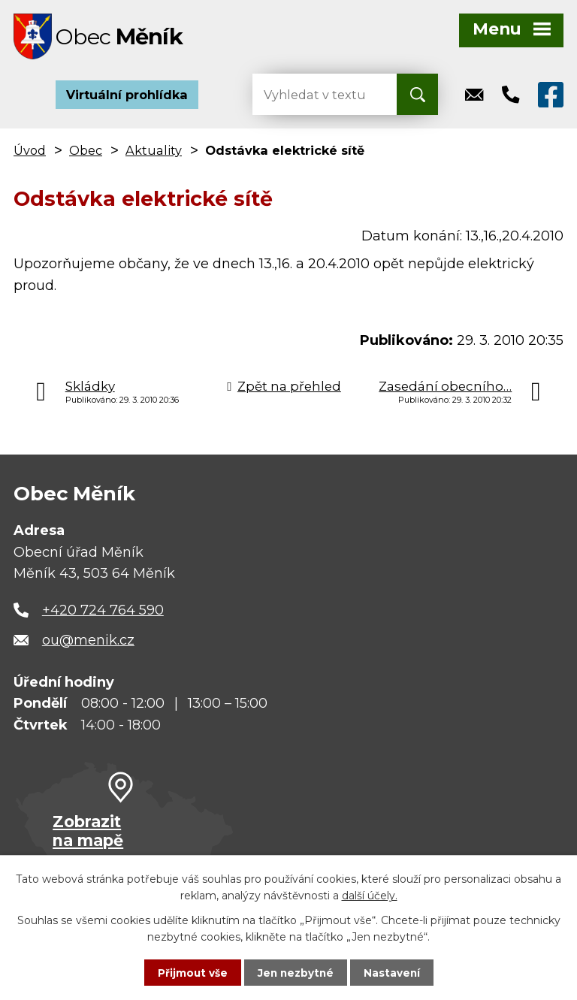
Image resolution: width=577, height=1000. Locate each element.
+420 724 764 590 (103, 613)
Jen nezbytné (295, 972)
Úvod (30, 153)
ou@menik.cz (88, 643)
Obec (85, 153)
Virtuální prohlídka (127, 97)
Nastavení (393, 972)
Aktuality (153, 153)
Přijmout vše (191, 972)
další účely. (369, 895)
